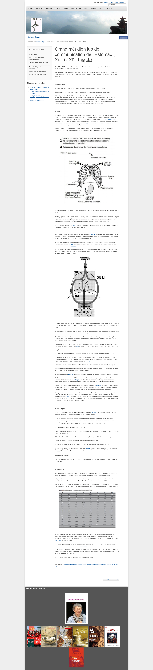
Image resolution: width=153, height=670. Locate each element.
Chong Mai (58, 540)
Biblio (66, 8)
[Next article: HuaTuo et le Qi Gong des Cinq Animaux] (115, 580)
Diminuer (121, 2)
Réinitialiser (114, 2)
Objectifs (39, 8)
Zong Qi (88, 361)
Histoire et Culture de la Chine (37, 74)
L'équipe (49, 8)
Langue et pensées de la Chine (38, 71)
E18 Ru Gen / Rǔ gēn (106, 119)
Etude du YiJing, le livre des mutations (37, 67)
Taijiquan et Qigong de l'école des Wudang (38, 63)
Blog (42, 41)
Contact (58, 8)
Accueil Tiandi (33, 54)
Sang (77, 346)
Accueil (30, 8)
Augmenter (107, 2)
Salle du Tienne (34, 37)
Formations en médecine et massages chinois (36, 58)
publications (76, 8)
